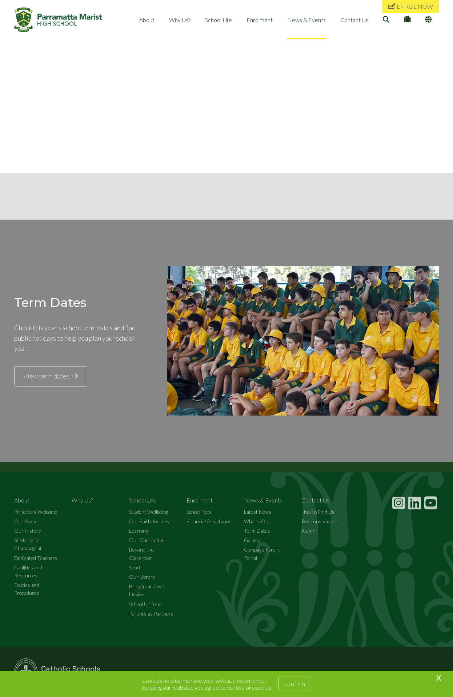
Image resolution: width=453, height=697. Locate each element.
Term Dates (257, 531)
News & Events (306, 19)
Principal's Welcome (35, 512)
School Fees (199, 512)
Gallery (252, 540)
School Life (218, 19)
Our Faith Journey (149, 521)
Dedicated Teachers (35, 558)
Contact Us (354, 19)
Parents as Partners (151, 613)
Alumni (309, 531)
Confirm (294, 684)
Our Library (142, 577)
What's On (256, 521)
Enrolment (259, 19)
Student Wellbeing (148, 512)
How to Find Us (317, 512)
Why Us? (179, 19)
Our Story (25, 521)
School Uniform (145, 604)
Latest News (257, 512)
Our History (27, 531)
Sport (135, 567)
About (147, 19)
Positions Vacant (319, 521)
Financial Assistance (209, 521)
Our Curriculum (147, 540)
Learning (138, 531)
